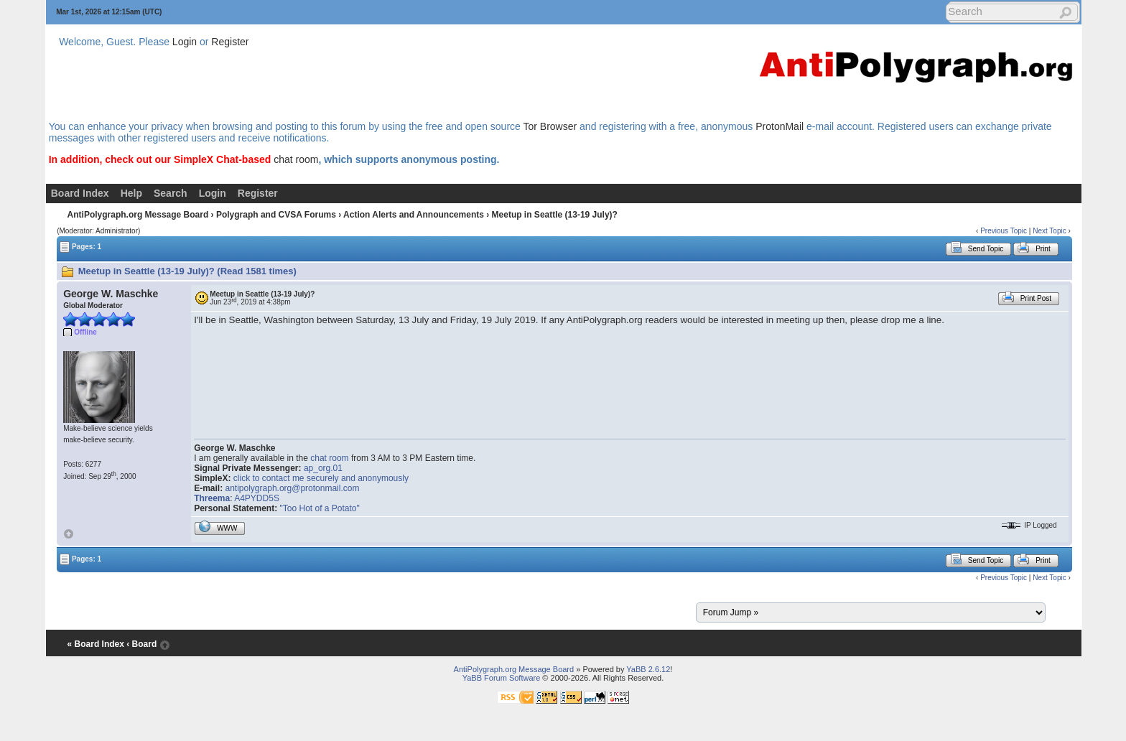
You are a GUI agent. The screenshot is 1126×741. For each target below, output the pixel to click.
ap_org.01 (323, 468)
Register (229, 41)
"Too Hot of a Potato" (320, 508)
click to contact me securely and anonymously (321, 478)
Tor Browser (550, 126)
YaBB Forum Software (501, 678)
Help (131, 193)
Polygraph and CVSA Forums (276, 215)
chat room (296, 159)
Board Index (80, 193)
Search (170, 193)
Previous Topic (1003, 231)
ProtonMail (779, 126)
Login (184, 41)
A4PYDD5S (256, 498)
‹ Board (141, 644)
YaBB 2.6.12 (648, 669)
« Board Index (96, 644)
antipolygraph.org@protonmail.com (292, 488)
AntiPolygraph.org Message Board (138, 215)
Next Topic (1049, 231)
